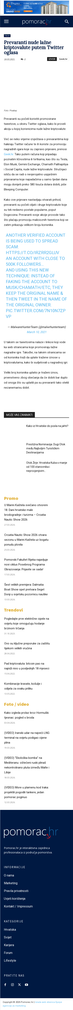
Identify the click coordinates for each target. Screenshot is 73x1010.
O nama (9, 875)
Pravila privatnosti (16, 891)
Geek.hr (63, 58)
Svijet (7, 937)
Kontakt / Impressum (18, 906)
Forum (8, 953)
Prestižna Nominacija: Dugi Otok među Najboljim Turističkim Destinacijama (45, 448)
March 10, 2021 (36, 332)
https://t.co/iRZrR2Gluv (32, 252)
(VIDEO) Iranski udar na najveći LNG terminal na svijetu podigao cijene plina (26, 737)
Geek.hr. (9, 154)
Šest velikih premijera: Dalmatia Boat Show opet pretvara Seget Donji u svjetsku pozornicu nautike (26, 589)
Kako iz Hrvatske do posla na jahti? (47, 425)
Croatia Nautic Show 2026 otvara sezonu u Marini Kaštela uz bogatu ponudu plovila (26, 539)
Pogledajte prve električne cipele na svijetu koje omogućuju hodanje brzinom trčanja (26, 623)
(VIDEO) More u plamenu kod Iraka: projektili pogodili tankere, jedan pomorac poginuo (26, 792)
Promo (11, 498)
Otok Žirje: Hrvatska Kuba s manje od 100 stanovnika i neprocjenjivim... (46, 466)
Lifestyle (10, 960)
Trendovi (13, 610)
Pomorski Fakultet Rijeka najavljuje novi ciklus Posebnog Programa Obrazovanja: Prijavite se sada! (26, 564)
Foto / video (16, 704)
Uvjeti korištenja (14, 898)
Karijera (9, 945)
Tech (7, 35)
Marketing (11, 883)
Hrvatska (10, 929)
